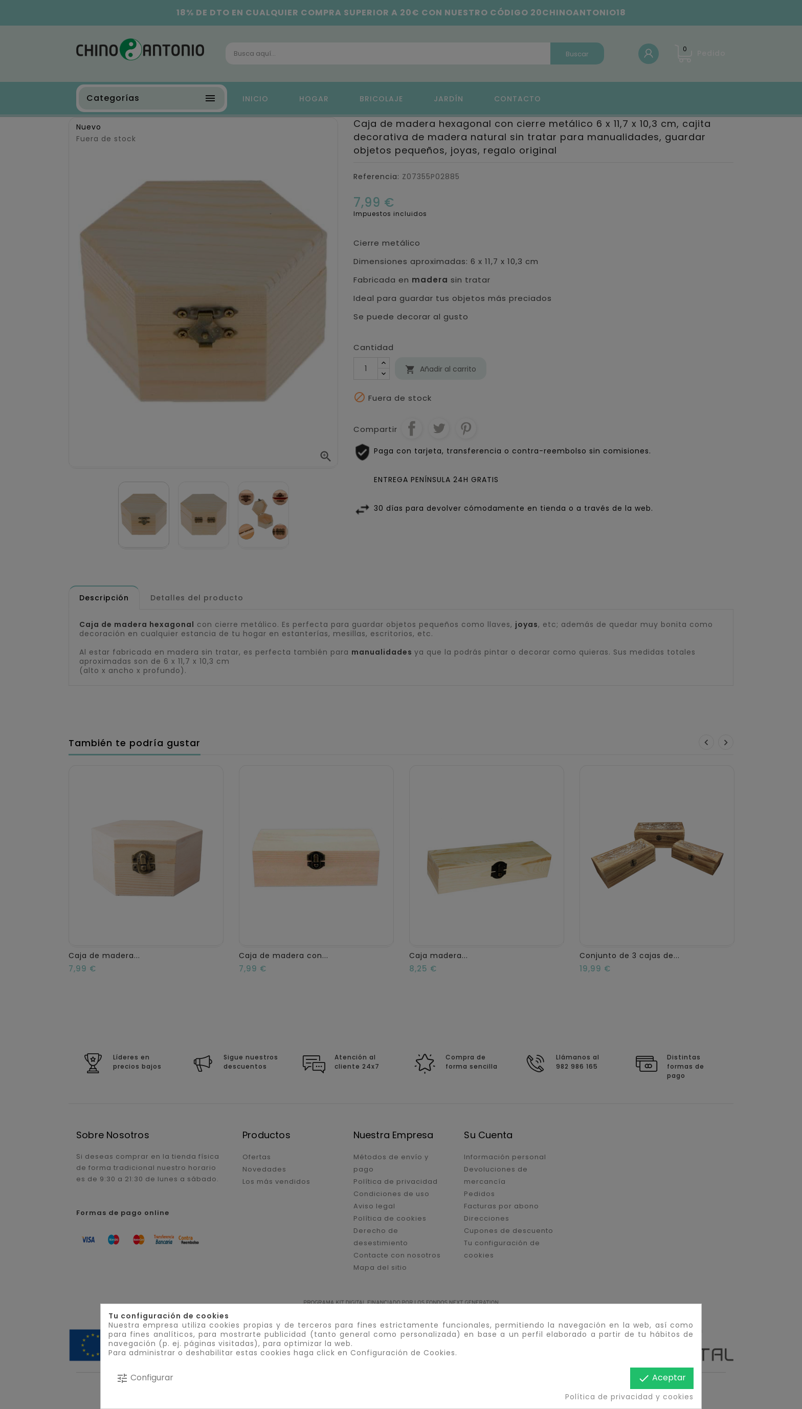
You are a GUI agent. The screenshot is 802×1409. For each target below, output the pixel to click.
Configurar (144, 1378)
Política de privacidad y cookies (629, 1396)
